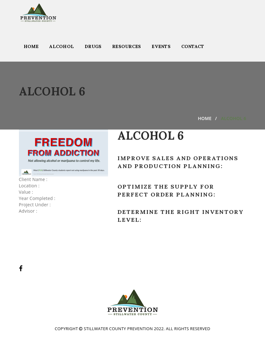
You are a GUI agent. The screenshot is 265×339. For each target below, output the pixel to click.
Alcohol (61, 46)
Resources (126, 46)
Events (161, 46)
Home (31, 46)
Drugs (93, 46)
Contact (192, 46)
